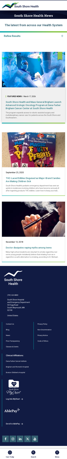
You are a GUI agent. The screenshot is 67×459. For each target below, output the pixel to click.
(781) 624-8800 (12, 295)
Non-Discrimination (45, 330)
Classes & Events (12, 347)
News (8, 335)
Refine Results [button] (12, 36)
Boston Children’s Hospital (15, 372)
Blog (7, 330)
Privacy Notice (43, 335)
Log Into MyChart (13, 399)
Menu (57, 454)
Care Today (10, 454)
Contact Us (10, 324)
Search (33, 454)
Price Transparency (13, 341)
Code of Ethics (43, 341)
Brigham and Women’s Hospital (17, 367)
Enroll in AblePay (13, 424)
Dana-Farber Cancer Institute (16, 361)
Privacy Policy (42, 324)
